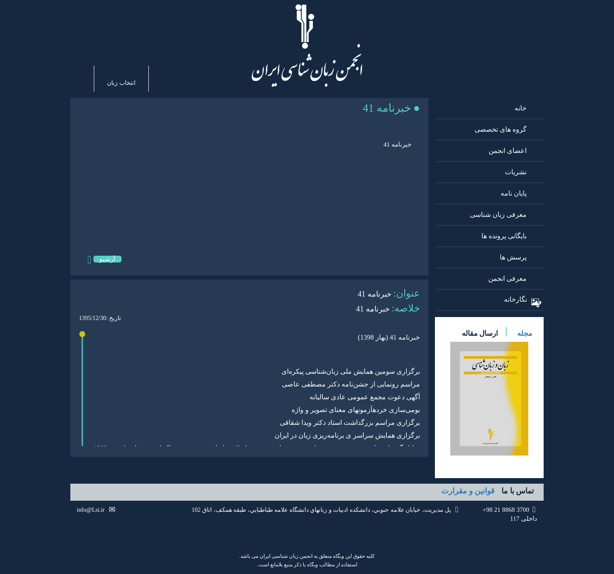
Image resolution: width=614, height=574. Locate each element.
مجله (524, 333)
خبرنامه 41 (397, 144)
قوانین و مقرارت (468, 491)
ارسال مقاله (480, 333)
